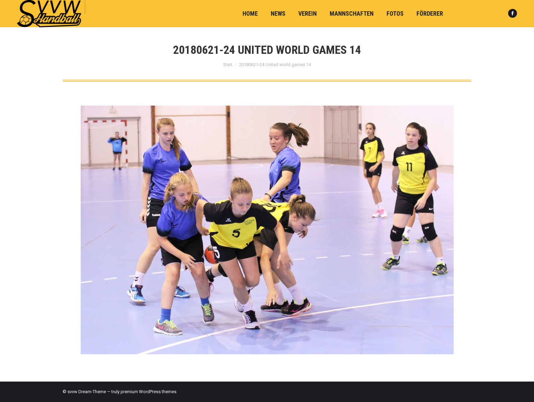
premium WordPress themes (148, 391)
